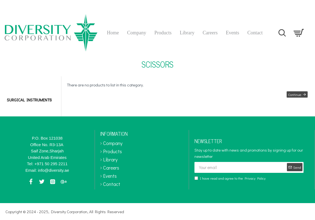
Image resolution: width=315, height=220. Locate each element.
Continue (294, 95)
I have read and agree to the (230, 178)
